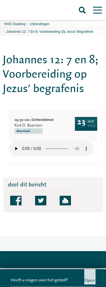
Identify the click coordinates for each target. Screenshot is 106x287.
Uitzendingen (39, 24)
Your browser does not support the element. (51, 148)
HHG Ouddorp (15, 24)
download (28, 131)
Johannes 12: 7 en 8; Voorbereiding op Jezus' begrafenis (49, 32)
